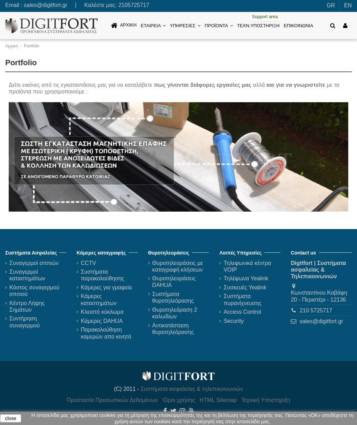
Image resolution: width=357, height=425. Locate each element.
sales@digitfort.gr (45, 5)
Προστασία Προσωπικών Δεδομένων (112, 400)
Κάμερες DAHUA (102, 321)
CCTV (88, 263)
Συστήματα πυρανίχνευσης (242, 299)
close (10, 418)
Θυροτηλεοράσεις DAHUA (174, 281)
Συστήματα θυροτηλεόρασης (173, 297)
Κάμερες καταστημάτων (99, 299)
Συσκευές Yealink (244, 287)
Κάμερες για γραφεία (106, 287)
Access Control (242, 312)
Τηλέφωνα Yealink (245, 278)
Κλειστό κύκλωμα (102, 312)
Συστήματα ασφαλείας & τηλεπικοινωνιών (191, 389)
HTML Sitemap (218, 400)
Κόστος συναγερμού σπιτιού (34, 290)
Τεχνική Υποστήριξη (265, 400)
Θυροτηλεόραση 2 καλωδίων (174, 313)
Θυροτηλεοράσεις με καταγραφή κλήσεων (177, 266)
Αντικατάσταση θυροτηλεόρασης (173, 328)
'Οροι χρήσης (178, 400)
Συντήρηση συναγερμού (24, 322)
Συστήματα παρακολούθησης (102, 275)
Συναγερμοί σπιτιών (34, 263)
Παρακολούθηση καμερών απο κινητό (106, 333)
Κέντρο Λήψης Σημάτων (27, 306)
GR (331, 5)
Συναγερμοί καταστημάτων (27, 275)
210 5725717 (315, 310)
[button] (153, 25)
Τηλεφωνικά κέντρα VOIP (247, 266)
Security (233, 321)
